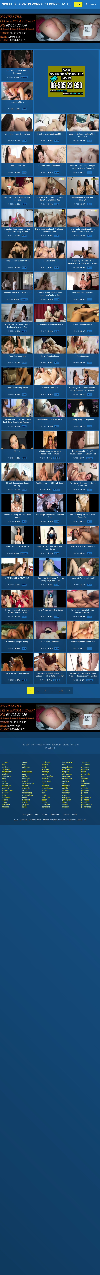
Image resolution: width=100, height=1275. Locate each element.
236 (61, 690)
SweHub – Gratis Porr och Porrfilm (33, 4)
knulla (24, 807)
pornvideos (86, 797)
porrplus (65, 807)
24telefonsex (7, 790)
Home (78, 4)
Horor (74, 814)
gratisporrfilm (47, 776)
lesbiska (45, 769)
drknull (24, 762)
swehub (5, 793)
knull (4, 779)
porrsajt (84, 793)
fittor (24, 769)
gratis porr (26, 767)
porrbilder (85, 802)
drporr (4, 802)
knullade (5, 807)
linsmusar (26, 800)
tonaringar (6, 797)
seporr (44, 800)
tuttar (4, 795)
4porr (24, 765)
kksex (44, 774)
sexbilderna (27, 772)
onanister (66, 793)
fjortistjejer (66, 800)
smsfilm (65, 781)
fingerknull (85, 783)
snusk (44, 790)
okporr (64, 795)
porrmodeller (67, 762)
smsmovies (67, 779)
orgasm (25, 790)
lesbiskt (84, 779)
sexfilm (25, 802)
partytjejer (6, 769)
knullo (83, 786)
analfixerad (66, 769)
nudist (24, 797)
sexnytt (25, 781)
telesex (5, 800)
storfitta (25, 776)
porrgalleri (85, 769)
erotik (64, 765)
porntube (85, 800)
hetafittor (6, 783)
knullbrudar (6, 776)
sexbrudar (26, 788)
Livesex (66, 814)
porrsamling (27, 793)
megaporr (66, 797)
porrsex (65, 804)
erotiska (45, 786)
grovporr (25, 804)
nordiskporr (7, 772)
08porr (44, 783)
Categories (28, 814)
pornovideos (86, 804)
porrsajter (85, 790)
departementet (28, 783)
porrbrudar (85, 774)
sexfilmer (85, 765)
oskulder (65, 790)
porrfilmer (46, 762)
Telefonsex (91, 4)
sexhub (84, 788)
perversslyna (27, 795)
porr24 (44, 767)
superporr (66, 776)
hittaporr (65, 772)
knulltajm (45, 772)
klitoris (64, 802)
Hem (37, 814)
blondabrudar (67, 767)
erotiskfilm (6, 786)
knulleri (5, 774)
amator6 (5, 788)
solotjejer (26, 779)
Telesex (44, 814)
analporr (25, 786)
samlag (45, 802)
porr (3, 765)
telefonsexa (67, 774)
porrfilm (45, 765)
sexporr (65, 783)
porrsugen (85, 767)
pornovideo (86, 807)
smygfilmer (47, 781)
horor (83, 772)
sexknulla (85, 762)
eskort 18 (46, 797)
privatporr (46, 804)
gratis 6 (5, 762)
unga (24, 774)
